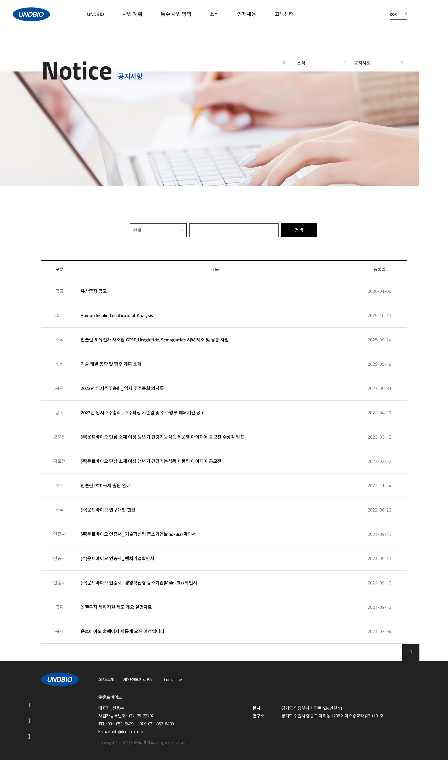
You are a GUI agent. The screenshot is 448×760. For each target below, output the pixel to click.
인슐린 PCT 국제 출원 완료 (105, 485)
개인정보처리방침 (138, 680)
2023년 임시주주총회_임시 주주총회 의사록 (122, 388)
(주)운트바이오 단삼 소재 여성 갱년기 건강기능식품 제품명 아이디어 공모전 (151, 461)
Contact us (173, 680)
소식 (214, 14)
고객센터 (284, 14)
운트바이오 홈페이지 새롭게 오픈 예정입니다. (123, 631)
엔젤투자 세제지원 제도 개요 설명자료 (116, 607)
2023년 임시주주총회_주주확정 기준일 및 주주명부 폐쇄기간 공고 (143, 412)
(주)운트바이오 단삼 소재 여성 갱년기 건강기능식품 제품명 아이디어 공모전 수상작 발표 (163, 436)
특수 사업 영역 (176, 14)
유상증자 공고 (94, 291)
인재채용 (246, 14)
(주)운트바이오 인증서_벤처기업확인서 (117, 558)
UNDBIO (95, 14)
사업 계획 (132, 14)
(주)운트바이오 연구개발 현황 (108, 509)
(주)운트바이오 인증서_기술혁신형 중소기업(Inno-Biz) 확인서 (138, 534)
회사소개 (106, 680)
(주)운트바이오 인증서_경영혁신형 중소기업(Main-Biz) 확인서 (139, 582)
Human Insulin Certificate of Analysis (117, 315)
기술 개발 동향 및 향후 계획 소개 (111, 364)
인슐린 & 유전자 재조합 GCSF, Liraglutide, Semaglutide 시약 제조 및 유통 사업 (155, 339)
